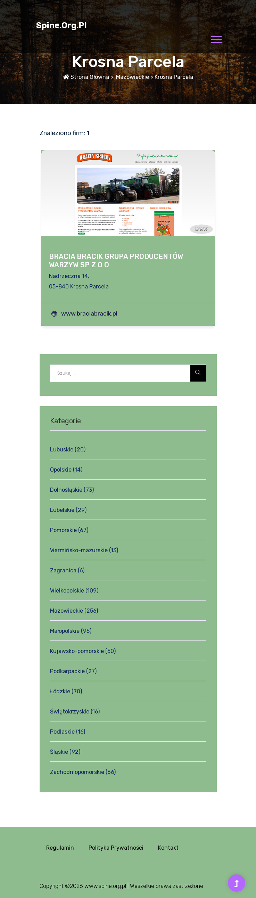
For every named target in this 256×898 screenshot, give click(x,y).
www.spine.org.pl (105, 886)
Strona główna (86, 77)
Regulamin (60, 847)
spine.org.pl (61, 25)
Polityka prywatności (116, 847)
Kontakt (168, 847)
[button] (216, 38)
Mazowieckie (132, 77)
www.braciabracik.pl (89, 313)
